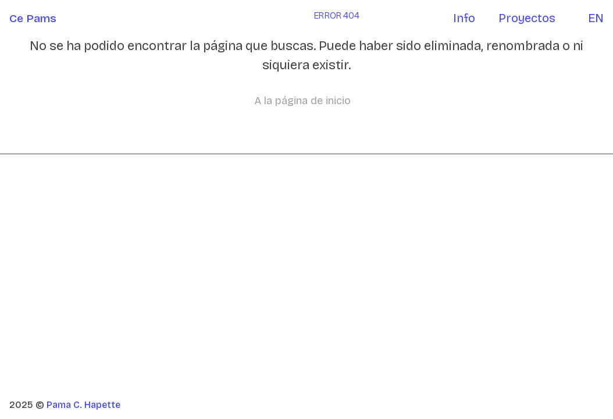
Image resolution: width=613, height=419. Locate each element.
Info (464, 18)
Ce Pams (32, 18)
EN (596, 18)
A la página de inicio (303, 100)
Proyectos (526, 18)
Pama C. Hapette (83, 404)
